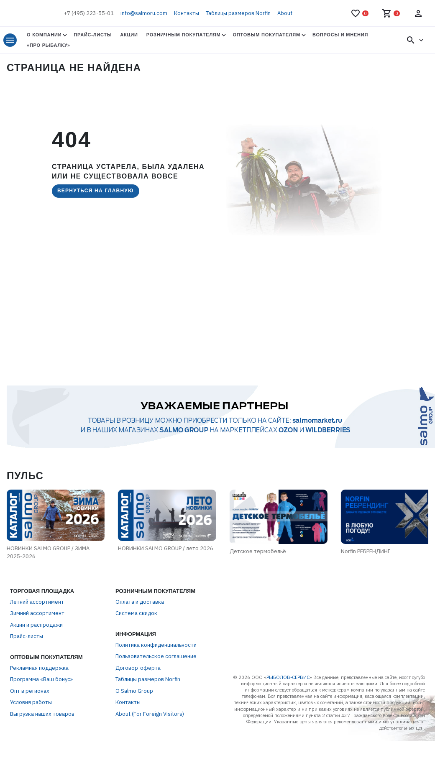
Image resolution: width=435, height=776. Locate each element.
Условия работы (31, 753)
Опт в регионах (29, 741)
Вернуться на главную (95, 191)
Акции (129, 34)
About (284, 13)
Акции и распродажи (36, 675)
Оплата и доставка (139, 652)
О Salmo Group (134, 741)
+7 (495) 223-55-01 (89, 13)
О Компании (44, 34)
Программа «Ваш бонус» (41, 730)
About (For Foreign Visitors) (149, 764)
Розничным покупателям (183, 34)
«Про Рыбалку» (48, 45)
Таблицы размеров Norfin (238, 13)
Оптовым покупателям (266, 34)
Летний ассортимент (37, 652)
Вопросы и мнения (340, 34)
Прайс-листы (93, 34)
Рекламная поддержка (39, 718)
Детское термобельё (256, 607)
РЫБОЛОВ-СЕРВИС (288, 728)
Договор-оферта (138, 718)
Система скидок (136, 664)
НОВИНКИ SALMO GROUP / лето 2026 (62, 601)
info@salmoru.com (143, 13)
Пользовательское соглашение (156, 707)
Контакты (186, 13)
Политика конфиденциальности (156, 695)
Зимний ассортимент (37, 664)
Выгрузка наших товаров (42, 764)
